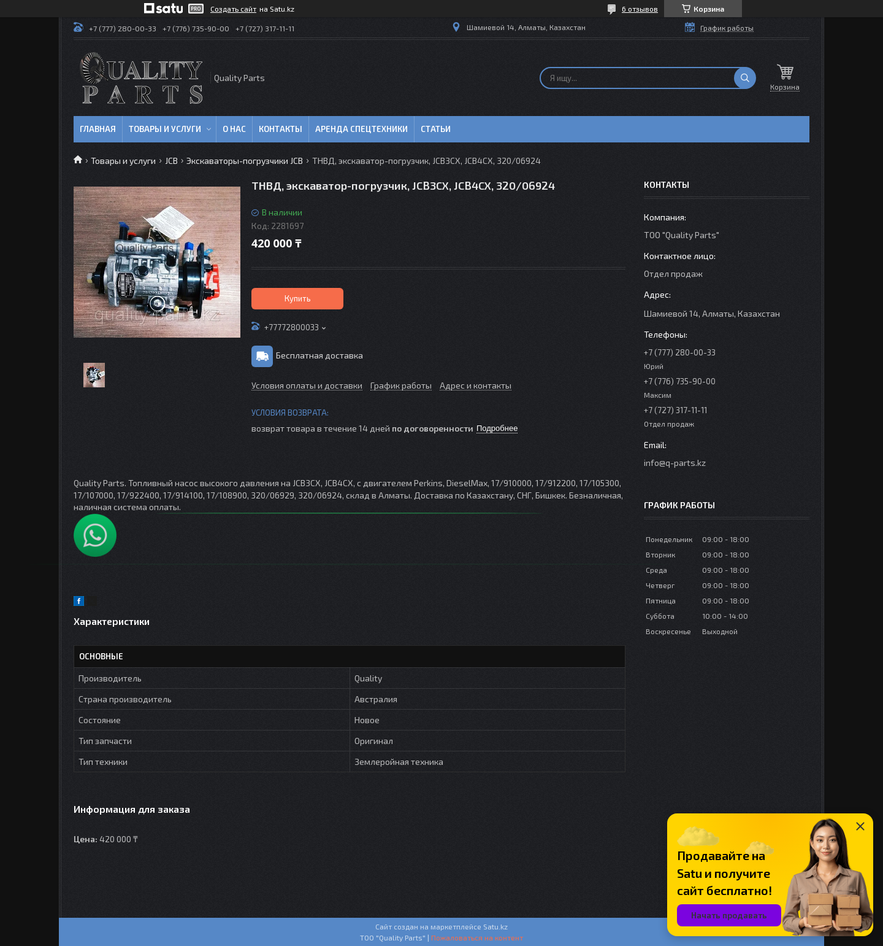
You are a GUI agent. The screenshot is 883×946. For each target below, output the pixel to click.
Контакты (280, 129)
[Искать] (745, 78)
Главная (98, 129)
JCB (171, 160)
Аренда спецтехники (361, 129)
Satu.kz (495, 926)
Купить (298, 298)
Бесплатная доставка (319, 355)
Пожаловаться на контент (477, 937)
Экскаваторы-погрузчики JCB (244, 160)
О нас (234, 129)
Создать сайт (233, 8)
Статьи (436, 129)
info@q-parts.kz (675, 462)
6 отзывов (640, 8)
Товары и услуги (165, 129)
